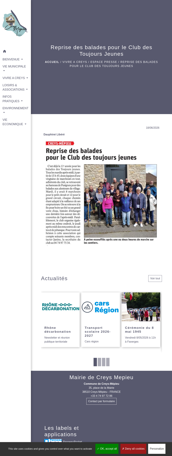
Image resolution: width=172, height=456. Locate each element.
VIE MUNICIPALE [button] (14, 66)
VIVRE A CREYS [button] (14, 78)
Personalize (157, 448)
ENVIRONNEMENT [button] (15, 108)
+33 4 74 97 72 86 (101, 395)
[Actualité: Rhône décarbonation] (60, 319)
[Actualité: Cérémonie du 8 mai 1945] (141, 319)
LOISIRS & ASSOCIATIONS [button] (14, 87)
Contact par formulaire (101, 401)
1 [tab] (95, 362)
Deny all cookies (133, 448)
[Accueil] (15, 24)
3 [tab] (103, 362)
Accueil (52, 62)
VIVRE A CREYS (74, 62)
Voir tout (155, 278)
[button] (15, 52)
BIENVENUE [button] (11, 59)
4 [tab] (108, 362)
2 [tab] (99, 362)
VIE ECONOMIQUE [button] (13, 122)
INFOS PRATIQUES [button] (11, 99)
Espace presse (103, 62)
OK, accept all (107, 448)
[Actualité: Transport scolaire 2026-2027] (100, 319)
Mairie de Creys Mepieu (101, 377)
